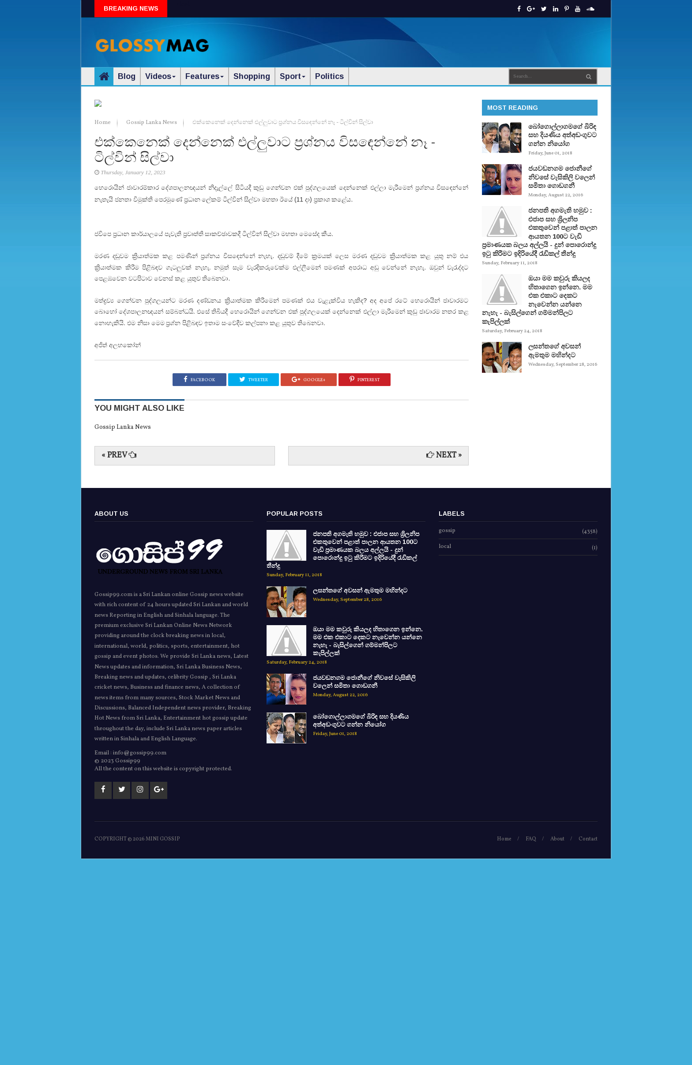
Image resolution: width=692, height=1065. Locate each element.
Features (204, 76)
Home (103, 329)
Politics (329, 76)
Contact (588, 1045)
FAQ (531, 1045)
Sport (292, 76)
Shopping (251, 76)
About (557, 1045)
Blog (126, 76)
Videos (160, 76)
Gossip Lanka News (152, 329)
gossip (447, 737)
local (445, 753)
